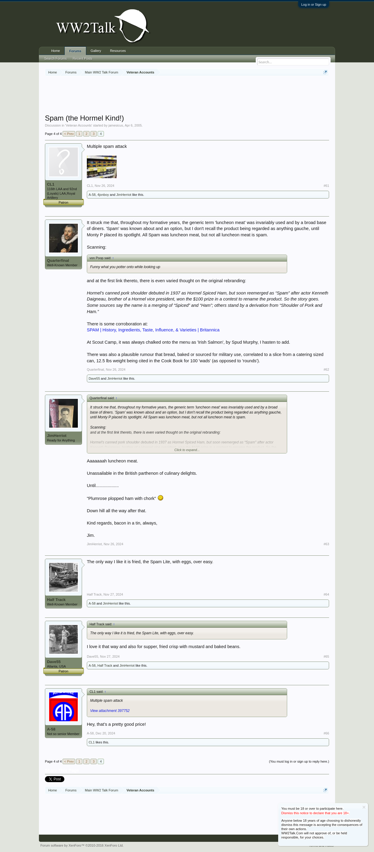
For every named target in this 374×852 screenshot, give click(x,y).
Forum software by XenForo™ (82, 845)
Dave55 (94, 378)
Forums (75, 51)
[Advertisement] (187, 95)
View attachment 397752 (110, 711)
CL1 (50, 184)
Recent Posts (82, 58)
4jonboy (103, 194)
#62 (326, 369)
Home (55, 50)
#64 (326, 594)
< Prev (69, 134)
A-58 (92, 194)
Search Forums (55, 58)
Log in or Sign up (313, 4)
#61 (326, 185)
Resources (118, 50)
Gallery (96, 50)
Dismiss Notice (364, 807)
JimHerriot (123, 194)
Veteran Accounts (79, 125)
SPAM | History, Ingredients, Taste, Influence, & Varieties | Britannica (153, 329)
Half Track (56, 599)
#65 (326, 656)
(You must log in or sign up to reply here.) (299, 761)
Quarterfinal (58, 260)
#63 (326, 544)
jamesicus (115, 125)
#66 (326, 733)
